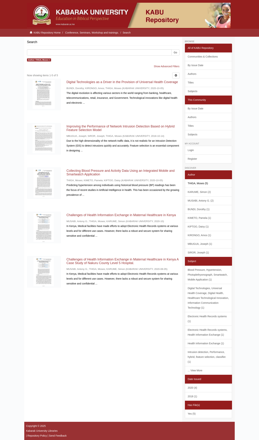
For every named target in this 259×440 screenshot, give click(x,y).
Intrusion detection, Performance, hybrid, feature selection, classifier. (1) (207, 357)
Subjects (192, 91)
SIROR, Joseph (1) (198, 252)
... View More (195, 370)
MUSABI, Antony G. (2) (201, 200)
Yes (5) (192, 413)
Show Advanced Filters (166, 66)
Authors (192, 73)
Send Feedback (58, 435)
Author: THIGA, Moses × (39, 60)
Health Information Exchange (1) (206, 343)
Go (175, 52)
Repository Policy (37, 435)
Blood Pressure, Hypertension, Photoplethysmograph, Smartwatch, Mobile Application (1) (208, 274)
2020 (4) (192, 387)
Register (192, 158)
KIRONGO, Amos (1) (199, 235)
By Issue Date (195, 65)
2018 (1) (192, 396)
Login (191, 150)
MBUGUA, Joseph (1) (200, 243)
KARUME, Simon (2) (199, 192)
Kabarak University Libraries (42, 430)
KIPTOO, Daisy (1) (198, 226)
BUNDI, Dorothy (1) (199, 209)
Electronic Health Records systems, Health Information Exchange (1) (208, 332)
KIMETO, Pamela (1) (199, 217)
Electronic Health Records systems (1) (207, 319)
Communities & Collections (203, 56)
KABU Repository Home (47, 32)
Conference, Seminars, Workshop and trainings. (92, 32)
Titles (191, 82)
